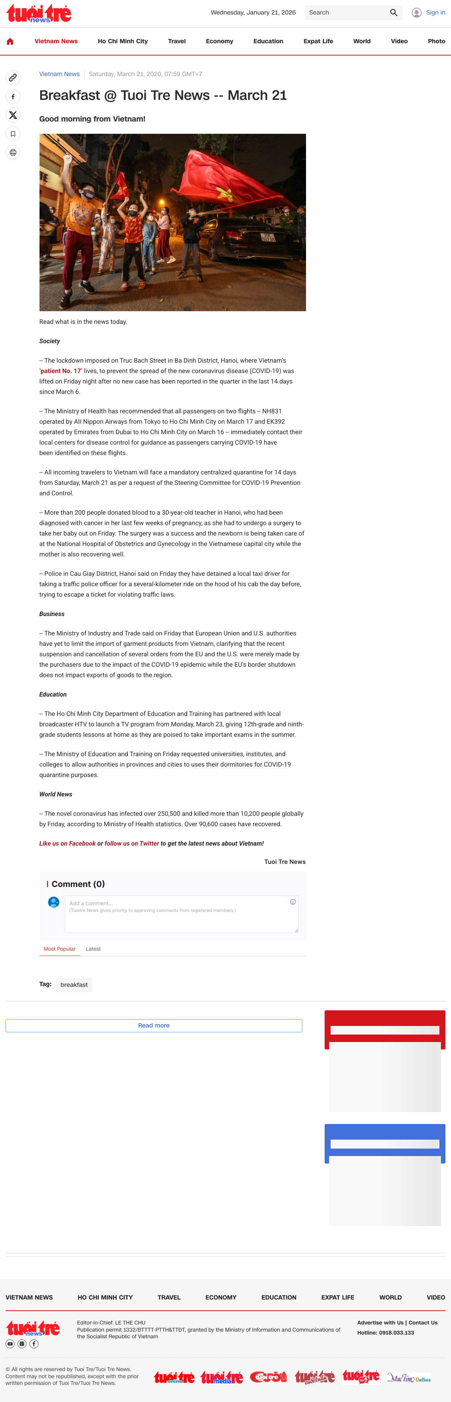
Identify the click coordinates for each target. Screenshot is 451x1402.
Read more (154, 1025)
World (362, 41)
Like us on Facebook (68, 843)
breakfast (74, 985)
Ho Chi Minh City (123, 41)
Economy (219, 41)
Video (399, 41)
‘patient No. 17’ (61, 371)
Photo (436, 41)
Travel (177, 41)
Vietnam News (56, 41)
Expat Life (318, 41)
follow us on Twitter (132, 843)
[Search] (354, 13)
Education (268, 41)
